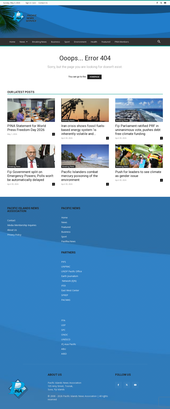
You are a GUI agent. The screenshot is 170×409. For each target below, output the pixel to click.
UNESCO (65, 339)
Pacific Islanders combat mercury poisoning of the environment (79, 176)
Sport (67, 41)
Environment (80, 41)
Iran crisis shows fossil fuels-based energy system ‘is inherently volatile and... (83, 130)
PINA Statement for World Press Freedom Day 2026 (26, 128)
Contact (11, 220)
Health (94, 41)
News (24, 41)
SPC (63, 329)
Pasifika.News (68, 241)
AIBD (64, 353)
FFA (63, 320)
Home (12, 41)
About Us (12, 229)
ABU (63, 348)
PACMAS (65, 299)
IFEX (63, 285)
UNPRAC (65, 266)
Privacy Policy (14, 234)
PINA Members (122, 41)
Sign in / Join (31, 3)
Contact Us (42, 3)
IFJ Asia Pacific (68, 344)
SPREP (64, 295)
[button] (159, 41)
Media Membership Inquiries (21, 225)
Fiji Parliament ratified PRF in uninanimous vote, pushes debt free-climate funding (137, 130)
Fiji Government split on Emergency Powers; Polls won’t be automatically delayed (30, 176)
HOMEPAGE (94, 77)
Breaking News (39, 41)
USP (63, 325)
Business (55, 41)
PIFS (63, 261)
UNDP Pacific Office (71, 271)
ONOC (64, 334)
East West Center (70, 290)
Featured (106, 41)
